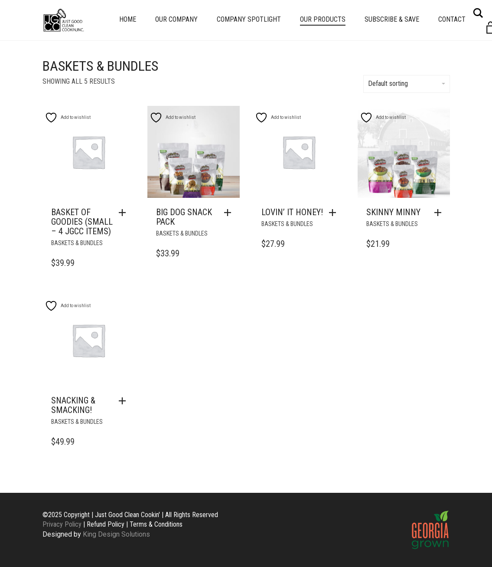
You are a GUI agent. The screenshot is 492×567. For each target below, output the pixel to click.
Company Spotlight (249, 19)
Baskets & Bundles (77, 242)
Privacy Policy (61, 524)
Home (127, 19)
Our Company (176, 19)
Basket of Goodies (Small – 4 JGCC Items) (82, 221)
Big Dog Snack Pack (184, 217)
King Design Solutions (116, 534)
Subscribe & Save (392, 19)
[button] (124, 212)
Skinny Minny (393, 212)
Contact (452, 19)
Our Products (322, 19)
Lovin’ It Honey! (292, 212)
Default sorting (406, 83)
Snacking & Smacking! (73, 405)
